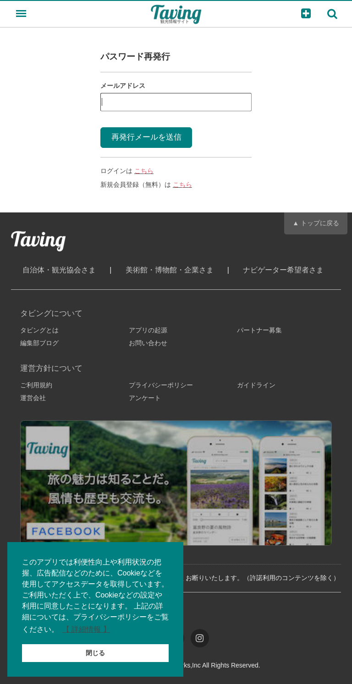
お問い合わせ (148, 343)
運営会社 (33, 398)
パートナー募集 (259, 330)
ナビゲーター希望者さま (283, 270)
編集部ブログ (39, 343)
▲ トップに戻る (315, 223)
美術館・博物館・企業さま (170, 270)
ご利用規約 (36, 385)
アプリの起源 (148, 330)
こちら (144, 170)
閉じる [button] (95, 653)
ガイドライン (256, 385)
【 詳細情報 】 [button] (86, 629)
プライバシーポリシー (161, 385)
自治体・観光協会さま (59, 270)
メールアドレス (122, 85)
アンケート (145, 398)
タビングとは (39, 330)
